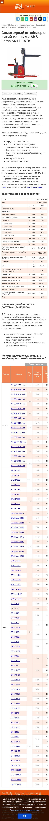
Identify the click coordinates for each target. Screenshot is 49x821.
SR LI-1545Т (15, 685)
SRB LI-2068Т (16, 784)
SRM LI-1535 (16, 585)
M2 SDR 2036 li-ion (18, 461)
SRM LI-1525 (16, 570)
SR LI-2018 (15, 713)
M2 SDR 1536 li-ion (18, 437)
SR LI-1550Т (15, 694)
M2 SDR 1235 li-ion (18, 433)
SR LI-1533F (15, 637)
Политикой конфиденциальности (24, 810)
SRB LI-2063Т (16, 775)
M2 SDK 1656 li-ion (18, 394)
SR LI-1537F (15, 661)
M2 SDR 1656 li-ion (18, 456)
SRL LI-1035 (15, 490)
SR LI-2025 (15, 718)
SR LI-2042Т (15, 746)
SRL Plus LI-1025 (17, 518)
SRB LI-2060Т (16, 770)
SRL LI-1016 (15, 471)
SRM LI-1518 (16, 566)
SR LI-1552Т (15, 699)
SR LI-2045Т (15, 751)
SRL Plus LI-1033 (17, 528)
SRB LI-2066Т (16, 780)
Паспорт (17, 94)
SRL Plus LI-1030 (17, 523)
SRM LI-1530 (16, 575)
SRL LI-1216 (15, 494)
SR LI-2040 (15, 737)
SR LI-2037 (15, 732)
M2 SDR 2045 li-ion (18, 466)
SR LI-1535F (15, 647)
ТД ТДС (24, 6)
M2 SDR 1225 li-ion (18, 423)
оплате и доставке (34, 187)
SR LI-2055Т (15, 765)
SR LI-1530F (15, 628)
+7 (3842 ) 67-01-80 (13, 795)
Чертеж (7, 94)
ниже (4, 187)
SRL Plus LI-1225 (17, 542)
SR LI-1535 (15, 642)
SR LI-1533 (15, 632)
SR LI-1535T (15, 651)
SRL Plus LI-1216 (17, 537)
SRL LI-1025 (15, 475)
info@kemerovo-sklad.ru (35, 795)
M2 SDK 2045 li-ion (18, 404)
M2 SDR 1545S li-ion (18, 442)
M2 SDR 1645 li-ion (18, 452)
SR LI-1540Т (15, 675)
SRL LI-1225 (15, 499)
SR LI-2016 (15, 708)
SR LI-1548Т (15, 689)
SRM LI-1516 (16, 561)
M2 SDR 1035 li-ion (18, 418)
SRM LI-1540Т (16, 589)
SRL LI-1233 (15, 509)
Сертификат (30, 94)
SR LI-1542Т (15, 680)
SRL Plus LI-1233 (17, 551)
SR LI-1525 (15, 613)
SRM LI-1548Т (16, 599)
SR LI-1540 (15, 666)
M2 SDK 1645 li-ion (18, 390)
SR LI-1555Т (15, 704)
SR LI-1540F (15, 670)
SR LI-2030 (15, 723)
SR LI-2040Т (15, 742)
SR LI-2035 (15, 727)
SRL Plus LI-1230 (17, 547)
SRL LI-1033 (15, 485)
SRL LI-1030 (15, 480)
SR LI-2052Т (15, 761)
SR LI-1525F (15, 618)
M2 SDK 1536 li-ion (18, 385)
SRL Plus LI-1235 (17, 556)
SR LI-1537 (15, 656)
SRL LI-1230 (15, 504)
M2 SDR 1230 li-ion (18, 428)
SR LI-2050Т (15, 756)
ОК (24, 816)
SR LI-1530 (15, 623)
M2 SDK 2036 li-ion (18, 399)
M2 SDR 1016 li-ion (18, 409)
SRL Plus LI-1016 (17, 513)
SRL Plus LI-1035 (17, 532)
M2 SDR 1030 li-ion (18, 414)
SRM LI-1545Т (16, 594)
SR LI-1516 (15, 604)
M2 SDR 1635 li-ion (18, 447)
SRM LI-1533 (16, 580)
